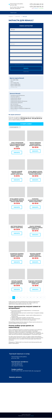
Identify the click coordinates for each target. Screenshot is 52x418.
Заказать (17, 152)
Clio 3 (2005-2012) (15, 82)
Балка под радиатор (16, 105)
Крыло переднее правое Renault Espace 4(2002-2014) (35, 144)
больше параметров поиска (17, 64)
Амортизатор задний (16, 98)
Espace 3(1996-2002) (15, 84)
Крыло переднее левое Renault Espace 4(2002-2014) (35, 228)
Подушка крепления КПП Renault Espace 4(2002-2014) (35, 282)
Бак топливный (14, 104)
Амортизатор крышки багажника (19, 101)
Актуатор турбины (15, 96)
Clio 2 (12, 81)
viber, (33, 8)
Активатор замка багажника (18, 95)
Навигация (13, 12)
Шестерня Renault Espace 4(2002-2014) (17, 227)
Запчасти (18, 16)
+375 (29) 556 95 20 (36, 7)
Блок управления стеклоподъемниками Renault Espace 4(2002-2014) (17, 144)
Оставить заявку (26, 124)
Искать (26, 68)
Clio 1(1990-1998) (14, 80)
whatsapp (41, 8)
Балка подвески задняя (16, 107)
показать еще (13, 87)
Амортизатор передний (16, 102)
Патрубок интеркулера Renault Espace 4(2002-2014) (35, 200)
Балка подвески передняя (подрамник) (20, 108)
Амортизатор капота (16, 99)
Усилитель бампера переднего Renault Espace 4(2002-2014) (17, 255)
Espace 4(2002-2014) (15, 85)
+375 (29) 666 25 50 (36, 4)
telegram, (36, 8)
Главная (11, 16)
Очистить (26, 71)
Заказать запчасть (16, 377)
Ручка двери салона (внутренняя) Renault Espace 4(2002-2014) (35, 173)
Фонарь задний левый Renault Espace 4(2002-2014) (17, 173)
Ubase (32, 416)
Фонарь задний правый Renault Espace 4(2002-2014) (17, 282)
